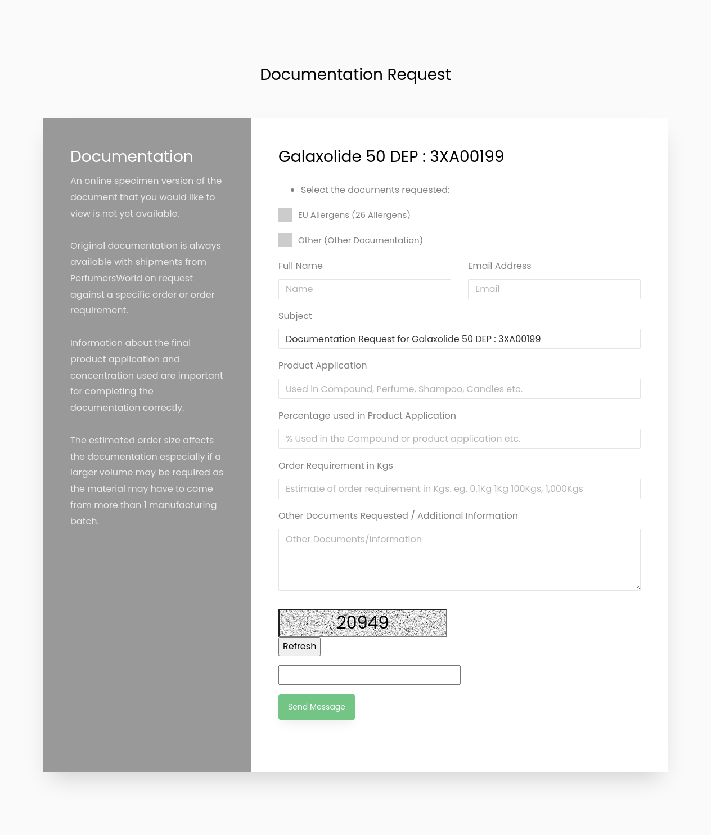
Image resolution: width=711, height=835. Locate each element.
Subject (295, 315)
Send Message (316, 706)
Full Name (300, 265)
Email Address (500, 265)
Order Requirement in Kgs (335, 465)
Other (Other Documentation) (350, 240)
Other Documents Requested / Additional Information (398, 515)
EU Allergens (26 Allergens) (344, 215)
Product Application (322, 365)
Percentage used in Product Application (367, 415)
